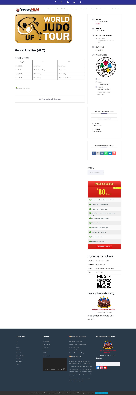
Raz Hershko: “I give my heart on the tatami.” (80, 375)
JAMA (18, 347)
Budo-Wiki (46, 347)
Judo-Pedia (20, 356)
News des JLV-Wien (78, 337)
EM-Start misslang (75, 350)
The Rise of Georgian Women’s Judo (80, 366)
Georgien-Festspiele (75, 341)
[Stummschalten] (61, 369)
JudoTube (19, 359)
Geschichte (84, 9)
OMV (44, 353)
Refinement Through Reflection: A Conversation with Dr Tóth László (79, 362)
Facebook (115, 9)
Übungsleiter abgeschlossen (78, 344)
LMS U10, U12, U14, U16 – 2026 (104, 119)
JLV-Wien (19, 350)
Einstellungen (101, 393)
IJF (17, 344)
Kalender (74, 9)
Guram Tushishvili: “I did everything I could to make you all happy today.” (80, 370)
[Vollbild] (64, 369)
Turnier (99, 50)
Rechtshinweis (96, 9)
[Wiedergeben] (45, 369)
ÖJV (17, 365)
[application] (55, 364)
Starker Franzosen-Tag (76, 353)
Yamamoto (46, 356)
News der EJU (76, 357)
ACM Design (46, 341)
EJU (17, 341)
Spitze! (117, 188)
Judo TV (18, 353)
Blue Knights (46, 344)
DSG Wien (46, 350)
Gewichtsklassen (63, 9)
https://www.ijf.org (104, 89)
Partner (107, 9)
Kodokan (19, 362)
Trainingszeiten (104, 246)
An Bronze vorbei (74, 347)
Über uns (51, 9)
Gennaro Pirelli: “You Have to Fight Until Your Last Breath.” (80, 380)
